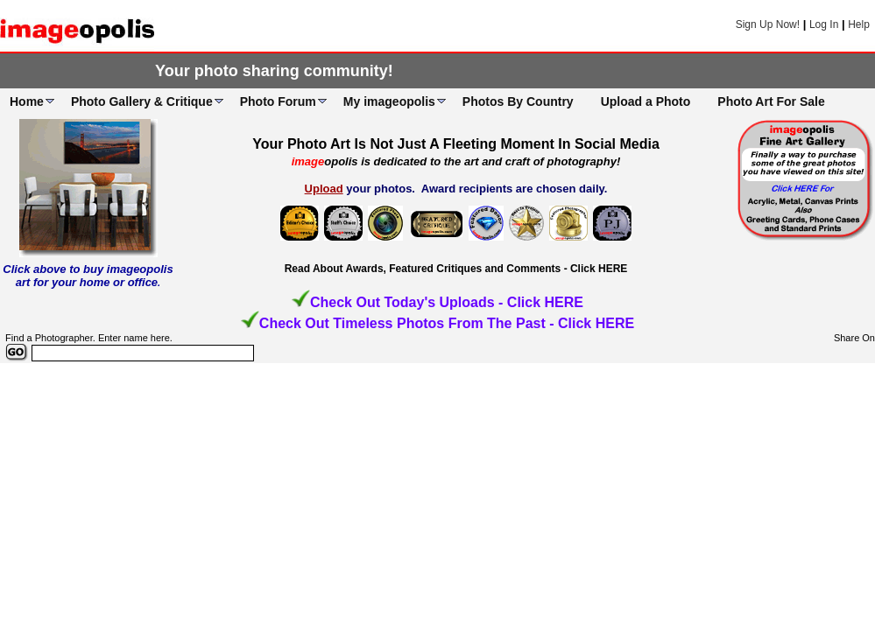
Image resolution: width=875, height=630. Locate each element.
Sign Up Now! (768, 24)
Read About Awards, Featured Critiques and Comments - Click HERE (456, 268)
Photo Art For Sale (770, 101)
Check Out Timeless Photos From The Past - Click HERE (446, 323)
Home (27, 101)
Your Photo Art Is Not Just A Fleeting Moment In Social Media (456, 143)
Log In (823, 24)
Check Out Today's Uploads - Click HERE (446, 302)
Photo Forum (278, 101)
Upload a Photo (646, 101)
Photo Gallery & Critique (142, 101)
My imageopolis (389, 101)
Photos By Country (518, 101)
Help (859, 24)
